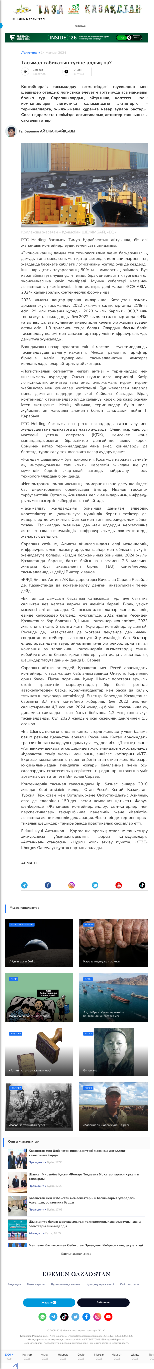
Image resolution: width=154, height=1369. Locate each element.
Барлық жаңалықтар (76, 1254)
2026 (9, 1357)
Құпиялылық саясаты (65, 1284)
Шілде (135, 1357)
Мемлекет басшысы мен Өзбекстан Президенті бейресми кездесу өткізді (86, 1245)
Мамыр (99, 1357)
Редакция (14, 1284)
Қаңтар (27, 1357)
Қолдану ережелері (100, 1284)
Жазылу (49, 1302)
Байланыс (103, 1302)
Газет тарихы (36, 1284)
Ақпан (45, 1357)
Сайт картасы (129, 1284)
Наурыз (63, 1357)
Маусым (117, 1357)
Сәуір (81, 1357)
